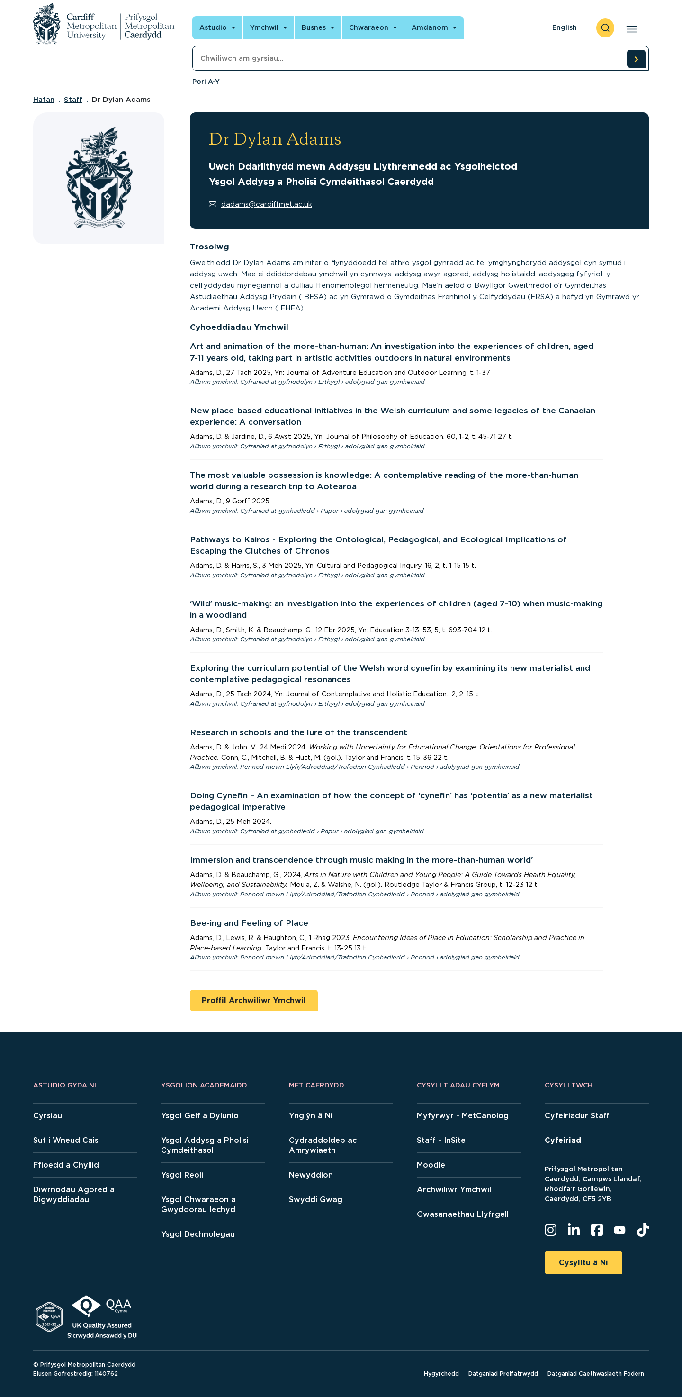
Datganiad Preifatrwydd (503, 1373)
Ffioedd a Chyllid (66, 1164)
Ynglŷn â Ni (310, 1115)
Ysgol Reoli (182, 1174)
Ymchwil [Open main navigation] (264, 27)
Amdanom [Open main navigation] (430, 27)
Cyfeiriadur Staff (577, 1115)
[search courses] (636, 59)
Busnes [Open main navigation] (314, 27)
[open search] (605, 27)
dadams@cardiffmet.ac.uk (260, 204)
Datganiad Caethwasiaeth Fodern (595, 1373)
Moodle (431, 1164)
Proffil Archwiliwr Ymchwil (254, 1000)
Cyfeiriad (563, 1140)
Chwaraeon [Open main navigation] (368, 27)
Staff (73, 99)
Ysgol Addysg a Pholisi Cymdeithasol (205, 1145)
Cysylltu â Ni (583, 1262)
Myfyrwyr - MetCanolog (463, 1115)
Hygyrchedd (441, 1373)
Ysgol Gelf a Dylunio (200, 1115)
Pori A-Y (206, 81)
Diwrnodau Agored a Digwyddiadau (74, 1194)
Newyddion (311, 1174)
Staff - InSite (441, 1140)
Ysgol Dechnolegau (198, 1234)
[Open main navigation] (629, 27)
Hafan (43, 99)
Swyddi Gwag (315, 1199)
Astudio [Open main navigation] (213, 27)
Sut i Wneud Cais (66, 1140)
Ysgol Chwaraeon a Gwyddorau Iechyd (198, 1204)
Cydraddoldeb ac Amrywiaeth (323, 1145)
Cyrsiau (47, 1115)
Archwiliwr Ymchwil (454, 1189)
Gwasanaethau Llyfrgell (463, 1214)
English (564, 27)
